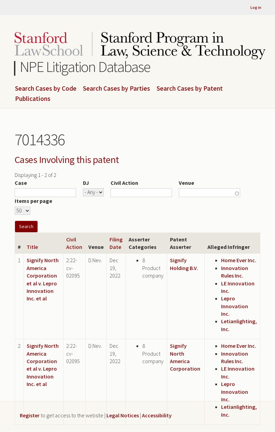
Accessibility (157, 415)
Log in (255, 7)
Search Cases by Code (45, 88)
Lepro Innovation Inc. (234, 306)
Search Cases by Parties (116, 88)
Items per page (33, 200)
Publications (32, 99)
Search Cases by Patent (190, 88)
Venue (186, 182)
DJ (86, 182)
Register (30, 415)
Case (21, 182)
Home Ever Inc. (238, 260)
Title (32, 246)
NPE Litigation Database (85, 66)
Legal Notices (122, 415)
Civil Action (124, 182)
